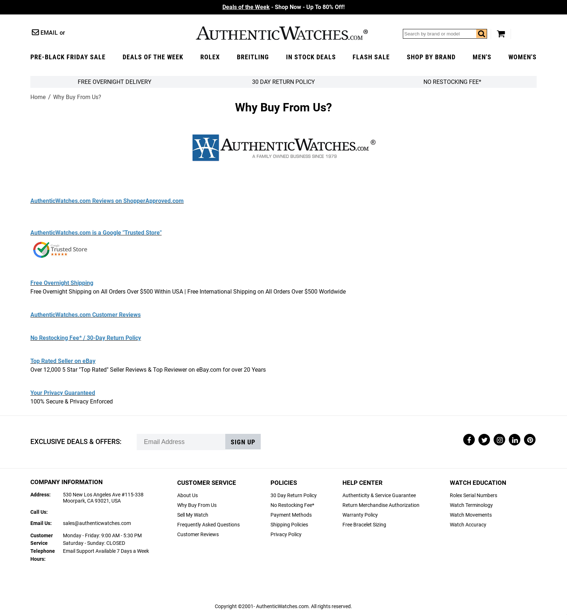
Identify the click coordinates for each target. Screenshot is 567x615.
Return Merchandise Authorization (380, 505)
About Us (187, 495)
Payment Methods (291, 515)
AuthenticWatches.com (281, 33)
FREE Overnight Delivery (115, 81)
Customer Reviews (198, 534)
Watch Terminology (471, 505)
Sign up (243, 442)
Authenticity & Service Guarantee (379, 495)
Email (49, 32)
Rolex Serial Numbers (473, 495)
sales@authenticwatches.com (97, 523)
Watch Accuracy (468, 525)
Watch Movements (471, 515)
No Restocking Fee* (452, 81)
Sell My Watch (192, 515)
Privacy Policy (286, 534)
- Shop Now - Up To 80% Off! (283, 7)
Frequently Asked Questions (208, 525)
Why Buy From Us (197, 505)
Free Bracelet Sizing (364, 525)
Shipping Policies (289, 525)
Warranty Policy (360, 515)
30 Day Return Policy (293, 495)
